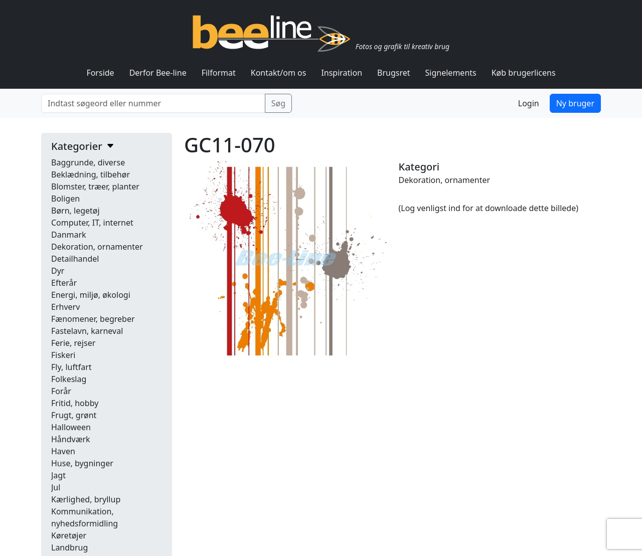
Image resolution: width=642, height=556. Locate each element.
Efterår (64, 282)
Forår (61, 391)
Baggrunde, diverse (88, 162)
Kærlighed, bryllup (85, 499)
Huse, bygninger (82, 463)
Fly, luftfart (71, 367)
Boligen (65, 198)
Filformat (219, 72)
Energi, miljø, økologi (90, 294)
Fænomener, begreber (93, 318)
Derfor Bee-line (158, 72)
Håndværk (70, 439)
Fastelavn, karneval (87, 330)
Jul (55, 487)
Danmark (68, 234)
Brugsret (393, 72)
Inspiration (341, 72)
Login (528, 103)
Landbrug (69, 547)
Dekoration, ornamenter (97, 246)
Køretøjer (68, 535)
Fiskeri (63, 354)
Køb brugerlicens (524, 72)
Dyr (57, 270)
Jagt (58, 475)
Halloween (71, 427)
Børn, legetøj (75, 210)
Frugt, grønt (73, 415)
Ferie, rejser (73, 342)
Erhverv (65, 306)
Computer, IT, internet (92, 222)
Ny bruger (575, 103)
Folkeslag (68, 379)
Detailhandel (75, 258)
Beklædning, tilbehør (90, 174)
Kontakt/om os (278, 72)
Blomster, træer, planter (95, 186)
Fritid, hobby (74, 403)
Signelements (450, 72)
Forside (100, 72)
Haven (63, 451)
